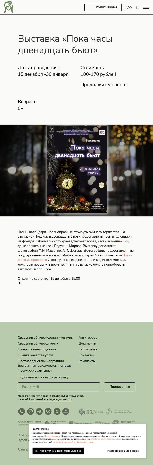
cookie (58, 442)
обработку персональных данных (106, 439)
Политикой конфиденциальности (50, 399)
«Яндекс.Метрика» (51, 436)
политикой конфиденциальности (78, 442)
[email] (59, 386)
